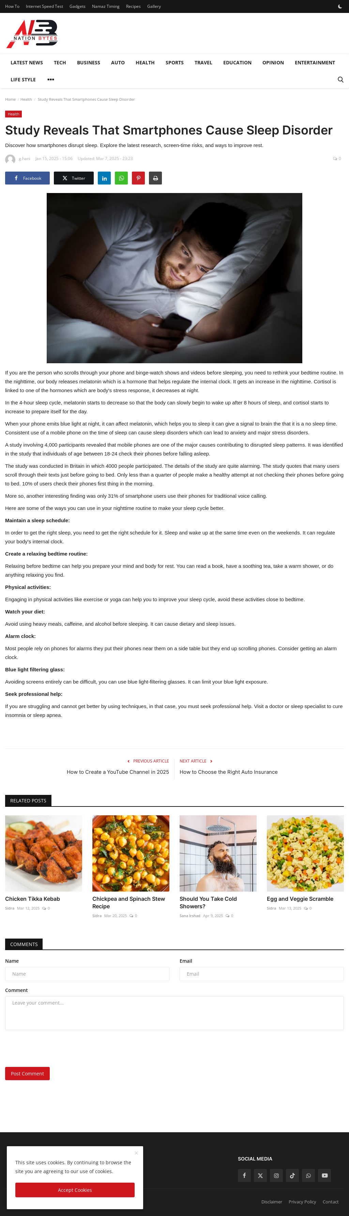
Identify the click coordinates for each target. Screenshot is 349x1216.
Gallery (154, 6)
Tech (60, 62)
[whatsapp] (308, 1175)
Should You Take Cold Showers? (208, 902)
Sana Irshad (190, 915)
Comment (16, 990)
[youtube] (324, 1175)
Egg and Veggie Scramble (300, 898)
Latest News (27, 62)
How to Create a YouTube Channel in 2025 (118, 772)
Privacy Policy (302, 1202)
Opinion (273, 62)
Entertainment (315, 62)
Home (10, 99)
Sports (175, 62)
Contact (331, 1202)
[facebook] (244, 1175)
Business (88, 62)
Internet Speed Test (44, 6)
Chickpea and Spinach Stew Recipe (128, 902)
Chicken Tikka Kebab (32, 898)
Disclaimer (271, 1202)
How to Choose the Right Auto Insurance (229, 772)
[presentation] (57, 1048)
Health (145, 62)
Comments (24, 944)
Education (237, 62)
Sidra (9, 908)
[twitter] (260, 1175)
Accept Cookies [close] (75, 1190)
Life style (23, 79)
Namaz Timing (106, 6)
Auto (118, 62)
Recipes (133, 6)
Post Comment (27, 1073)
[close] (136, 1153)
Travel (203, 62)
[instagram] (276, 1175)
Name (12, 961)
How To (12, 6)
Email (186, 961)
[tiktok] (292, 1175)
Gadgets (78, 6)
